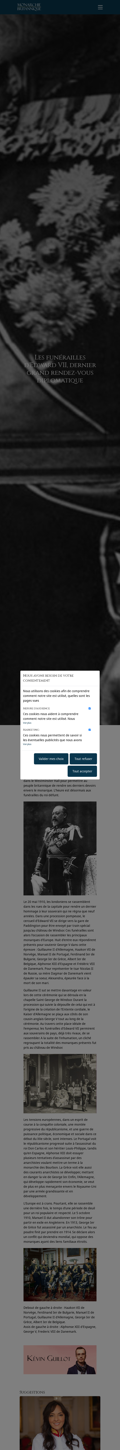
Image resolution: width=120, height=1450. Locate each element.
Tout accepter (82, 771)
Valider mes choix (51, 759)
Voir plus (27, 722)
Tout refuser (83, 759)
